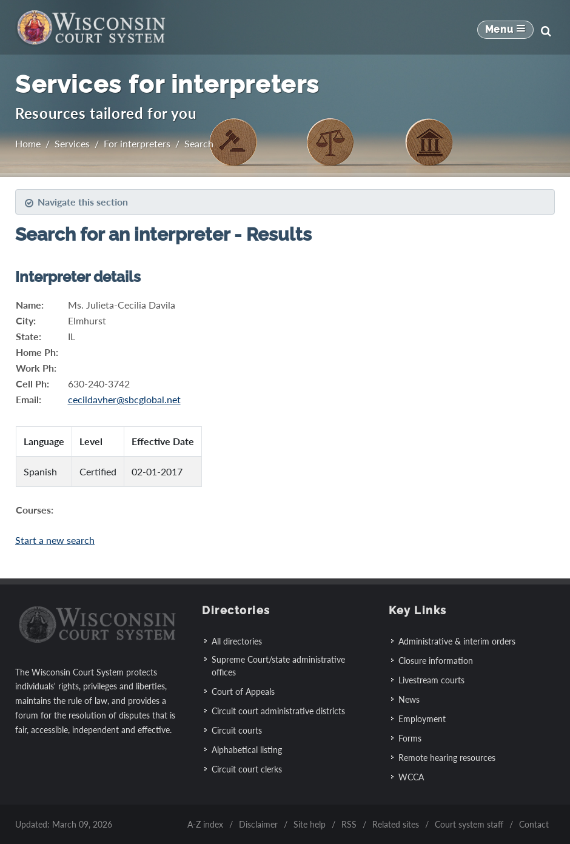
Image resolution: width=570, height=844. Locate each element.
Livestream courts (431, 680)
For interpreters (137, 143)
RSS (349, 824)
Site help (309, 824)
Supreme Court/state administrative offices (278, 665)
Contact (534, 824)
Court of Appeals (243, 691)
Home (28, 143)
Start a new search (55, 540)
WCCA (411, 777)
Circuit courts (237, 730)
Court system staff (469, 824)
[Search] (546, 31)
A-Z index (205, 824)
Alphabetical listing (247, 750)
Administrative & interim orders (456, 641)
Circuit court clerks (247, 769)
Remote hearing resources (446, 757)
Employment (422, 719)
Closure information (435, 660)
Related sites (395, 824)
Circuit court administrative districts (278, 711)
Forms (409, 738)
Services (72, 143)
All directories (237, 641)
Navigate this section (76, 202)
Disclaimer (258, 824)
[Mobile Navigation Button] (505, 31)
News (409, 699)
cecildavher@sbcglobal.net (124, 399)
